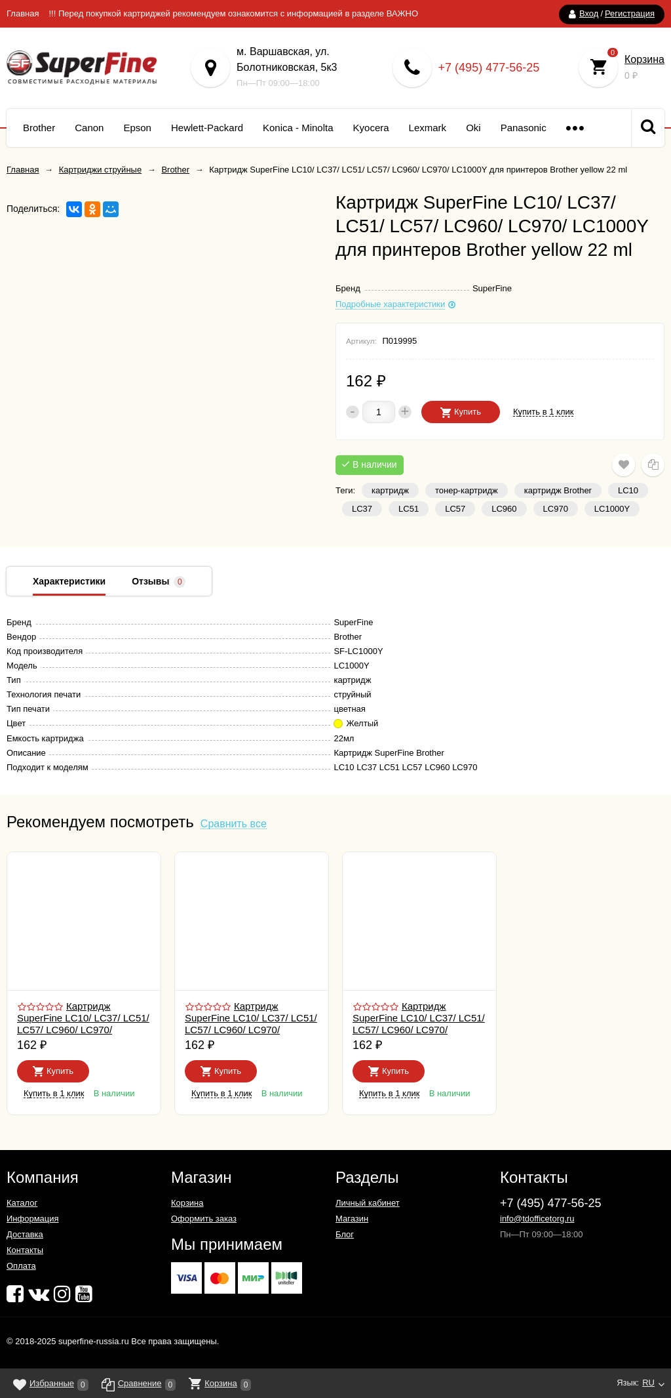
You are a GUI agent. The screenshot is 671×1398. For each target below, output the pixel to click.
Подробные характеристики (390, 304)
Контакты (25, 1250)
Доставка (25, 1234)
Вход (588, 13)
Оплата (21, 1266)
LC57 (455, 509)
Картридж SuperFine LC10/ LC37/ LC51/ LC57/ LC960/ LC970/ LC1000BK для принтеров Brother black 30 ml (83, 1029)
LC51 (408, 509)
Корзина (644, 59)
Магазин (352, 1218)
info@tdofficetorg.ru (537, 1218)
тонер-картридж (466, 490)
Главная (23, 13)
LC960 (503, 509)
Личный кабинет (368, 1203)
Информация (33, 1218)
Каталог (22, 1203)
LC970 (555, 509)
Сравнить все (234, 824)
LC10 (628, 490)
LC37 (362, 509)
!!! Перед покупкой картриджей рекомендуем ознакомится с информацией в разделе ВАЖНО (233, 13)
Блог (345, 1234)
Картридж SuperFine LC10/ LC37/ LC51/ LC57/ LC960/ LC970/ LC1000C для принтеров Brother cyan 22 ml (251, 1029)
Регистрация (630, 13)
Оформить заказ (204, 1218)
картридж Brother (558, 490)
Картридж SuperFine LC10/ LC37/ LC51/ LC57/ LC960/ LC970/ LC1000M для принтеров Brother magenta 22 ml (419, 1029)
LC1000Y (612, 509)
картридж (390, 490)
